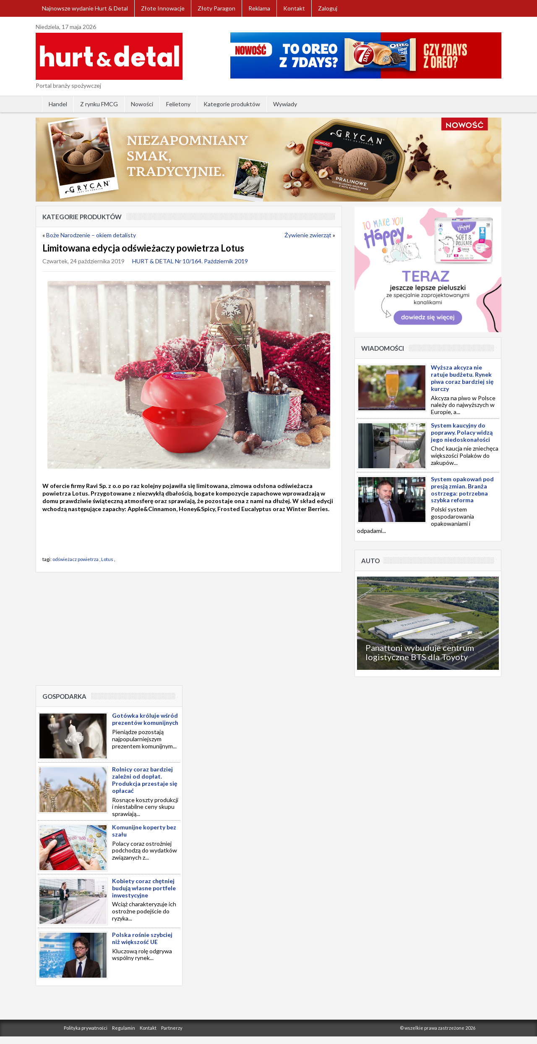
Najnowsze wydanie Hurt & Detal (85, 8)
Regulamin (123, 1028)
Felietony (178, 104)
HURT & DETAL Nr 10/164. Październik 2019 (190, 261)
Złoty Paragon (216, 8)
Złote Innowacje (163, 8)
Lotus (107, 559)
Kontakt (294, 8)
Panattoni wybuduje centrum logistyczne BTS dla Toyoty (419, 652)
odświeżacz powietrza (75, 559)
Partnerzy (171, 1028)
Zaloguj (327, 8)
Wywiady (285, 104)
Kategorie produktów (231, 104)
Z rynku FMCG (99, 104)
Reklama (259, 8)
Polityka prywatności (85, 1028)
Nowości (142, 104)
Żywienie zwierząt (307, 235)
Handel (58, 104)
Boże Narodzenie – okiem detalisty (91, 235)
